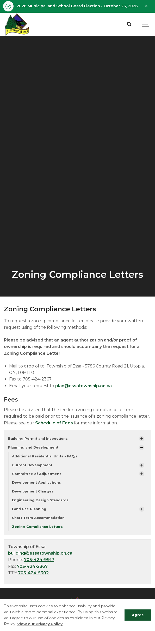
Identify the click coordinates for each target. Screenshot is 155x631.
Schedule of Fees (54, 422)
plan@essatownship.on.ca (83, 385)
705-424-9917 (39, 559)
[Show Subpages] (141, 438)
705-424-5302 (33, 572)
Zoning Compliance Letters (37, 527)
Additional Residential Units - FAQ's (45, 456)
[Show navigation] (146, 24)
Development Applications (36, 482)
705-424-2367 (32, 566)
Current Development (32, 465)
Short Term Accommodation (38, 518)
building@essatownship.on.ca (40, 553)
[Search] (129, 24)
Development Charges (33, 491)
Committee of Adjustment (36, 474)
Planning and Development (33, 447)
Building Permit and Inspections (38, 439)
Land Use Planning (29, 509)
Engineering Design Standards (40, 500)
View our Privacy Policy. (40, 624)
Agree (138, 615)
